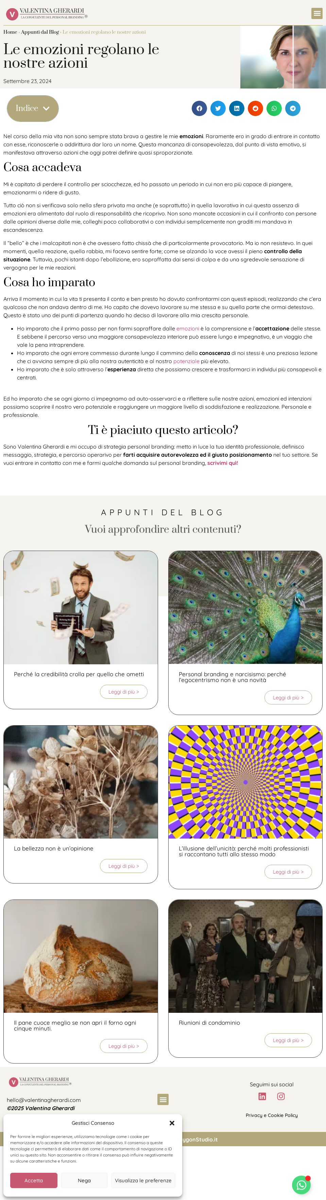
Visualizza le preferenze (143, 1180)
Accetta (33, 1180)
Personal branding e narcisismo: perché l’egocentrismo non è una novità (232, 676)
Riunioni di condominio (209, 1022)
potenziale (186, 361)
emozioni (187, 328)
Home (10, 32)
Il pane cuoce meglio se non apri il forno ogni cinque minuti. (75, 1025)
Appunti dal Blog (40, 32)
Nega (84, 1180)
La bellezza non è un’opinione (53, 848)
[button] (172, 1123)
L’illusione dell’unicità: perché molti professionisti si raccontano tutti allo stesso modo (244, 851)
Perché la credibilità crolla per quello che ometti (79, 674)
